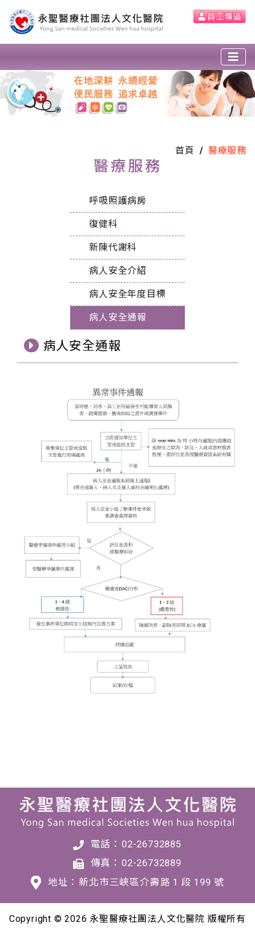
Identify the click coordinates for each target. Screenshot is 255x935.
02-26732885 (151, 844)
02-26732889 (151, 862)
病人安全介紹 (118, 270)
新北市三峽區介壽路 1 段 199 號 (151, 882)
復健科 (103, 224)
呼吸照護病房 (118, 200)
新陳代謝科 (113, 247)
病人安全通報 (118, 317)
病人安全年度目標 (127, 294)
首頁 (185, 150)
